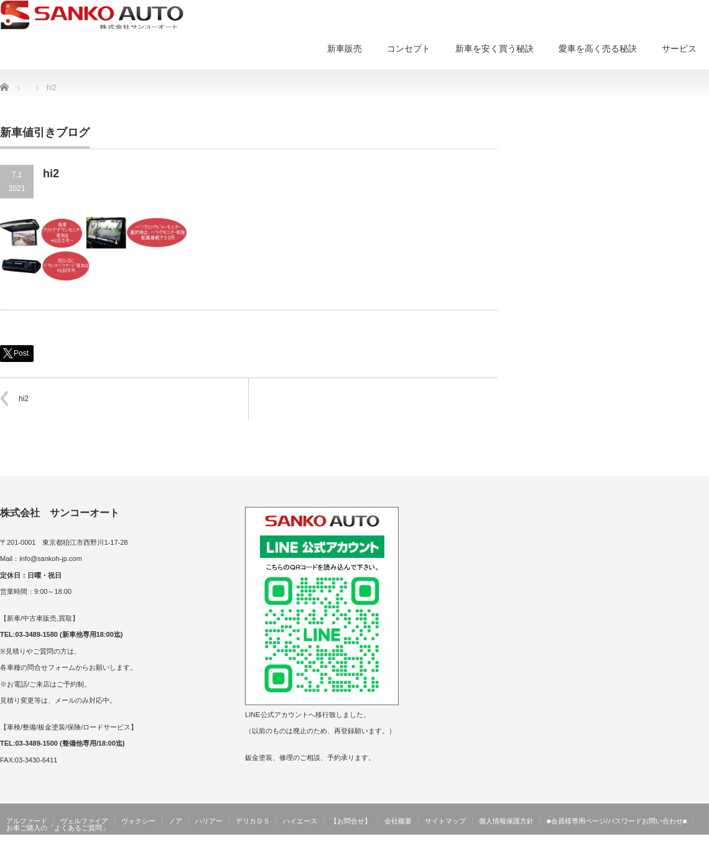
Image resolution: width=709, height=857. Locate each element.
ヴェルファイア (84, 821)
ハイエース (300, 821)
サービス (679, 48)
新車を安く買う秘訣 (494, 48)
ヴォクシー (138, 821)
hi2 (24, 398)
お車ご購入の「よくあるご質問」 (57, 828)
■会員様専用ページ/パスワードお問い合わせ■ (617, 821)
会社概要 (398, 821)
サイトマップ (445, 821)
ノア (175, 821)
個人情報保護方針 (506, 821)
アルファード (26, 821)
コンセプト (408, 48)
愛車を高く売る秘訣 (597, 48)
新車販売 (344, 48)
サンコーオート (683, 848)
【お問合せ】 (350, 821)
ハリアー (209, 821)
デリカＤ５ (253, 821)
